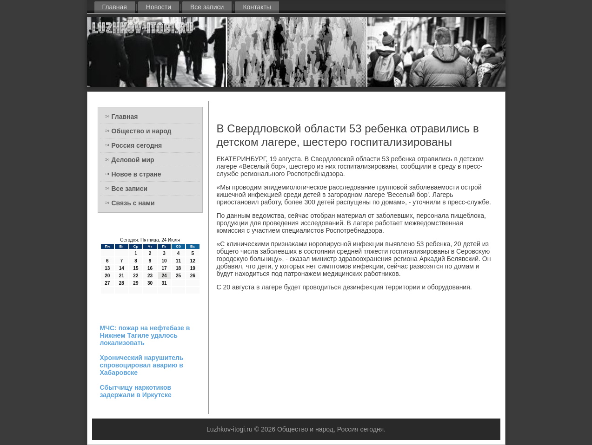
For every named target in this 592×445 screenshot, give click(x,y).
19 (192, 268)
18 (178, 268)
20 (107, 275)
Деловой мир (133, 160)
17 (163, 268)
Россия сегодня (137, 145)
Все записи (207, 7)
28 (121, 283)
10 (163, 260)
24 (163, 275)
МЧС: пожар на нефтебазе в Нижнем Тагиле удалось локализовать (145, 335)
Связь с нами (133, 203)
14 (121, 268)
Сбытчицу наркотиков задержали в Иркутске (136, 391)
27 (107, 283)
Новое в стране (136, 174)
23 (150, 275)
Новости (158, 7)
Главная (114, 7)
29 (135, 283)
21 (121, 275)
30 (150, 283)
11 (178, 260)
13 (107, 268)
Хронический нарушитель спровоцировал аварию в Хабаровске (142, 365)
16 (150, 268)
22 (135, 275)
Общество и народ (142, 131)
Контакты (257, 7)
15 (135, 268)
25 (178, 275)
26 (192, 275)
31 (163, 283)
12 (192, 260)
